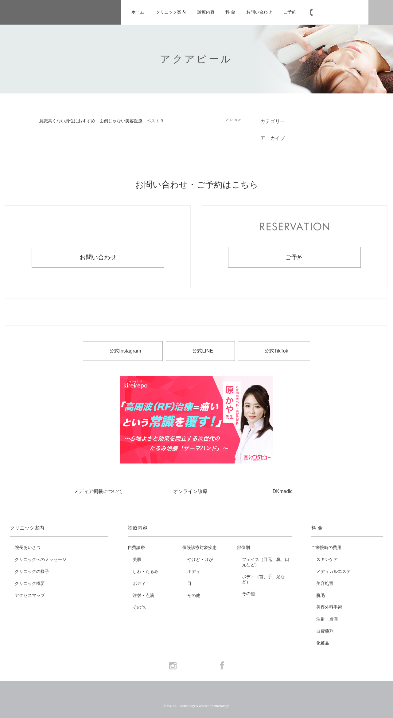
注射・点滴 (143, 595)
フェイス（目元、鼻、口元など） (265, 562)
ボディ (139, 583)
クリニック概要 (30, 583)
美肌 (137, 559)
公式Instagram (125, 350)
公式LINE (202, 350)
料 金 (230, 12)
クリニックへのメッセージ (40, 559)
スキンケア (327, 559)
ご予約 (289, 12)
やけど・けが (200, 559)
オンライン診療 (190, 491)
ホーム (137, 12)
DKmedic (283, 491)
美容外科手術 (329, 607)
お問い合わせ (259, 12)
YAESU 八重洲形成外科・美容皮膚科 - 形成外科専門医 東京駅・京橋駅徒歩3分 (60, 12)
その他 (139, 607)
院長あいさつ (28, 547)
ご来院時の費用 (326, 547)
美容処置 (324, 583)
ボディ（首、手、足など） (263, 579)
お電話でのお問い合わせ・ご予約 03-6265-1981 (196, 312)
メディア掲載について (98, 491)
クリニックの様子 (32, 571)
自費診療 (136, 547)
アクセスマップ (30, 595)
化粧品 (322, 643)
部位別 (243, 547)
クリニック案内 (171, 12)
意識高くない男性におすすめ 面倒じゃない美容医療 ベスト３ (101, 120)
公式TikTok (276, 350)
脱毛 (320, 595)
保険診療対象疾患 (199, 547)
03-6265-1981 (339, 12)
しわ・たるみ (145, 571)
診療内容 (206, 12)
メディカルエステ (333, 571)
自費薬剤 (324, 631)
